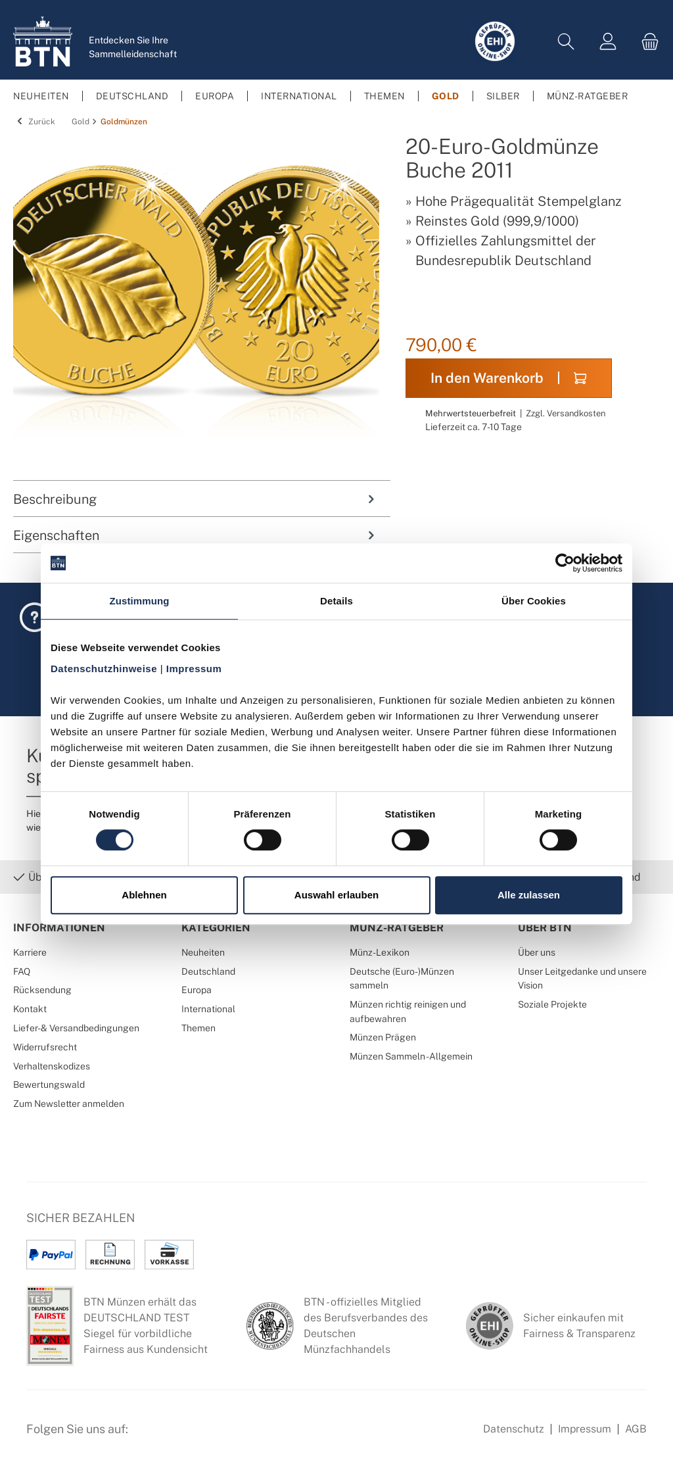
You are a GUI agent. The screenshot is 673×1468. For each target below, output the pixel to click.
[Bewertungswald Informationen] (213, 1436)
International (208, 1008)
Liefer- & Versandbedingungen (76, 1027)
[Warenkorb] (646, 41)
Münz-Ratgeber (397, 927)
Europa (196, 989)
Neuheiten (203, 952)
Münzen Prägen (383, 1036)
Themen (198, 1027)
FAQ (21, 971)
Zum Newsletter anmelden (68, 1103)
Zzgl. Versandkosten (565, 413)
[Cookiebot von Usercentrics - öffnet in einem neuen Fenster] (564, 563)
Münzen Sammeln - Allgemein (411, 1056)
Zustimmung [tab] (140, 600)
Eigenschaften (195, 535)
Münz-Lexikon (379, 952)
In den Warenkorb (508, 378)
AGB (636, 1429)
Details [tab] (336, 600)
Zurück (34, 121)
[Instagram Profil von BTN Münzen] (181, 1436)
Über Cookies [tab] (533, 600)
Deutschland (208, 971)
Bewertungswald (49, 1084)
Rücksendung (42, 989)
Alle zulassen (529, 894)
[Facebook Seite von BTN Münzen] (149, 1436)
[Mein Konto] (608, 41)
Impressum (584, 1429)
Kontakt (30, 1008)
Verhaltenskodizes (51, 1065)
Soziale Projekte (552, 1004)
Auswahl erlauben (336, 894)
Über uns (536, 952)
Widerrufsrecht (45, 1046)
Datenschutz (513, 1429)
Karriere (30, 952)
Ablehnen (144, 894)
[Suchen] (566, 41)
